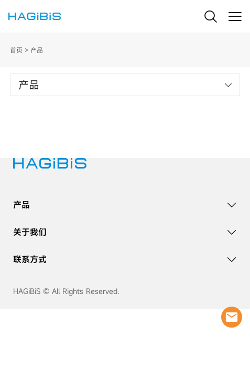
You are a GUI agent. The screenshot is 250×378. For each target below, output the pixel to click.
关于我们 (30, 232)
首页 (16, 50)
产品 (21, 205)
